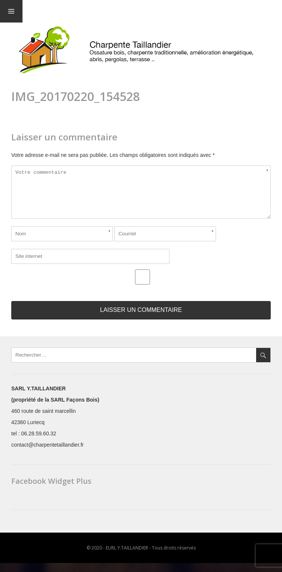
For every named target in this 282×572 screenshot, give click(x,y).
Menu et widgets (11, 11)
